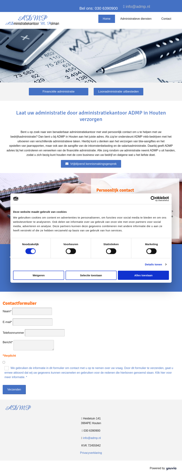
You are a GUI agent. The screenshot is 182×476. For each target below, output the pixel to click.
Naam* (7, 311)
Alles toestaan (143, 275)
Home (107, 18)
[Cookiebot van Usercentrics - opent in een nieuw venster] (153, 198)
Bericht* (8, 342)
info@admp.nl (138, 6)
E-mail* (7, 322)
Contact (166, 18)
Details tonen (153, 264)
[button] (58, 91)
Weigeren (39, 275)
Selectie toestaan (91, 275)
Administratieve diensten (136, 18)
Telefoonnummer (13, 332)
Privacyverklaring (91, 452)
